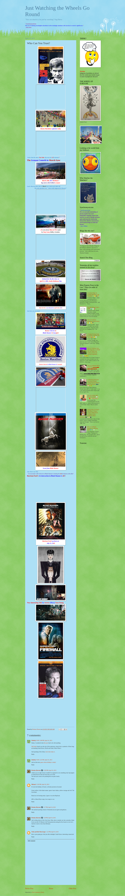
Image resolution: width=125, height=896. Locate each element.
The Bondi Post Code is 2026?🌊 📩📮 (93, 308)
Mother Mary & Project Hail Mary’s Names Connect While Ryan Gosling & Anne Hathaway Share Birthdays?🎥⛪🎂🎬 (89, 413)
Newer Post (29, 888)
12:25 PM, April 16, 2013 (45, 760)
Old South (34, 746)
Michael (33, 784)
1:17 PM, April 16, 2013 (49, 807)
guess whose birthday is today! (48, 762)
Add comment (31, 841)
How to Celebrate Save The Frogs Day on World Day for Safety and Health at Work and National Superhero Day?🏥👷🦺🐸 (90, 352)
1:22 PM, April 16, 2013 (52, 832)
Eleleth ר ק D (35, 740)
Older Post (72, 888)
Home (51, 888)
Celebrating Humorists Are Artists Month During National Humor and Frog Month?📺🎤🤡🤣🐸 (93, 382)
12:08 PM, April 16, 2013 (45, 740)
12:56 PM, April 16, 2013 (42, 784)
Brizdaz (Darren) (36, 770)
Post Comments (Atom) (38, 892)
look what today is (50, 751)
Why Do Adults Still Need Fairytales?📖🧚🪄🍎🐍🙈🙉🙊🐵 (93, 397)
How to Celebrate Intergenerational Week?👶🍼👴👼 (93, 321)
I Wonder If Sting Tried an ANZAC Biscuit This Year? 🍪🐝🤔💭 (93, 335)
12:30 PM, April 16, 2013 (49, 770)
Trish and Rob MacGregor (38, 832)
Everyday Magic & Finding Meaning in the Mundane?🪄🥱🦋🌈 (93, 294)
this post (46, 743)
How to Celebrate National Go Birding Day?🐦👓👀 (92, 428)
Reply (32, 754)
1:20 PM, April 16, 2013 (49, 817)
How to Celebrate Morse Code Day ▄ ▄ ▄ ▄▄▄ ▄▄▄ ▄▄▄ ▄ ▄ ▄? (93, 367)
